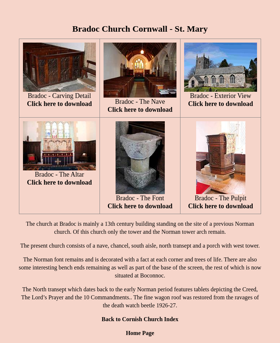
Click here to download (59, 103)
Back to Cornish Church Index (140, 319)
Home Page (140, 333)
